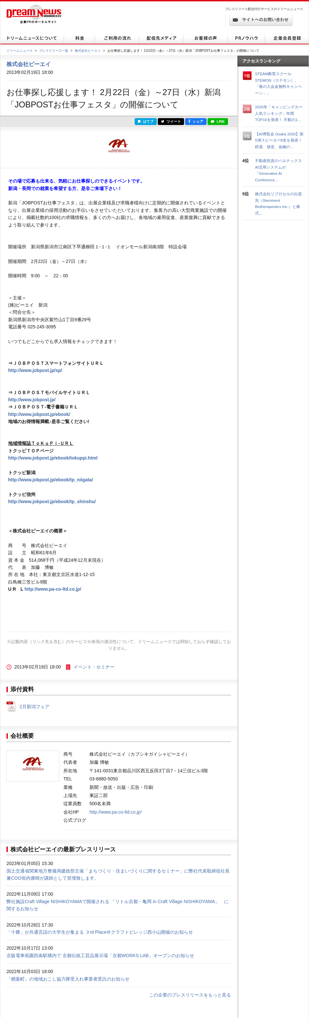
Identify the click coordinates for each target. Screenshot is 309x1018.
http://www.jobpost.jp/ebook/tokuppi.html (53, 458)
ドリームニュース (20, 50)
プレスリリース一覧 (53, 50)
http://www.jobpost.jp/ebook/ (39, 414)
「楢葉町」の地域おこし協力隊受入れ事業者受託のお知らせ (68, 979)
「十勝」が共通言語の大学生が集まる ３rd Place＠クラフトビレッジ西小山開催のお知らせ (100, 932)
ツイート (171, 121)
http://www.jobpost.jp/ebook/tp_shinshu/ (52, 501)
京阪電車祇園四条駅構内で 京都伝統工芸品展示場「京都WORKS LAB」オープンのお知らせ (100, 955)
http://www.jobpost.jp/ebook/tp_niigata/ (50, 479)
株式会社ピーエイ (88, 50)
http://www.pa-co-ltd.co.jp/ (52, 589)
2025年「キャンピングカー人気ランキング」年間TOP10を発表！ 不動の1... (278, 113)
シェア (195, 121)
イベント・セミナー (94, 666)
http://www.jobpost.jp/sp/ (35, 370)
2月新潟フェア (34, 706)
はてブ (146, 121)
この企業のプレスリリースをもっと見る (190, 994)
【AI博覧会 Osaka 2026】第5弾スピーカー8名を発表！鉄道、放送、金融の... (279, 140)
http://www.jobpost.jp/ (32, 399)
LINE (218, 121)
